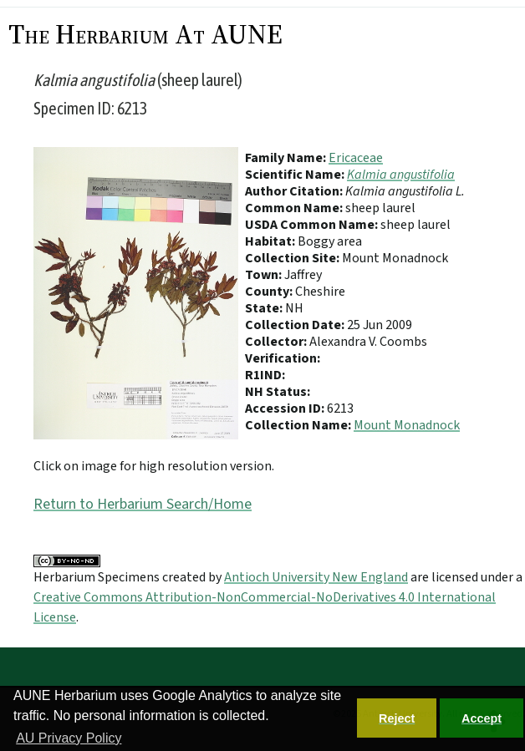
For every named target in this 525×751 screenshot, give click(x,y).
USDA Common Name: (312, 225)
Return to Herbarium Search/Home (142, 504)
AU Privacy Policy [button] (68, 738)
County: (270, 291)
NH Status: (277, 392)
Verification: (282, 358)
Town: (264, 275)
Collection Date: (296, 325)
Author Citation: (295, 191)
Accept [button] (481, 718)
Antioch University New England (316, 577)
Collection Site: (293, 258)
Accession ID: (286, 408)
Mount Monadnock (407, 425)
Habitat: (271, 241)
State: (265, 308)
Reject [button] (397, 718)
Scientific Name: (296, 174)
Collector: (277, 341)
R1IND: (265, 375)
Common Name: (295, 208)
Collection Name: (299, 425)
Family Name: (287, 158)
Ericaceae (356, 158)
